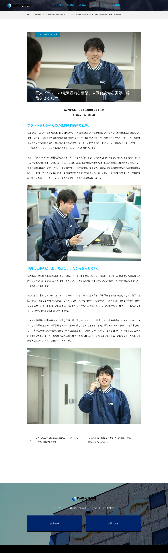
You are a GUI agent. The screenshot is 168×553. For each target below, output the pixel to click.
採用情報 (116, 5)
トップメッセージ (99, 5)
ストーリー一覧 (54, 5)
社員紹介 (83, 5)
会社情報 (70, 5)
